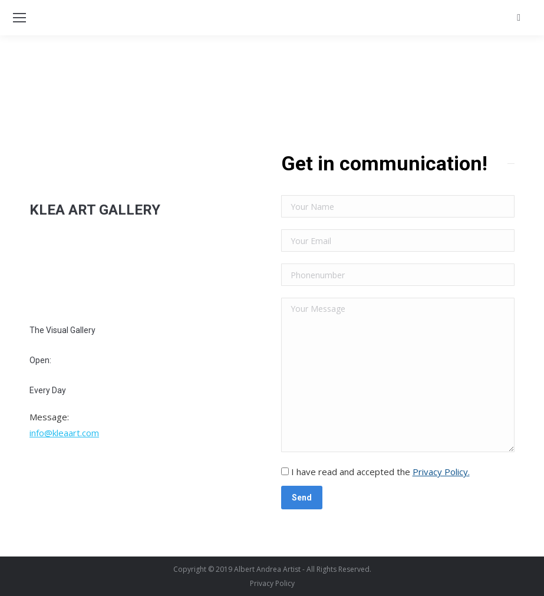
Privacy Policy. (441, 472)
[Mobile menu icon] (19, 17)
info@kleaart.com (64, 433)
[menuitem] (272, 583)
